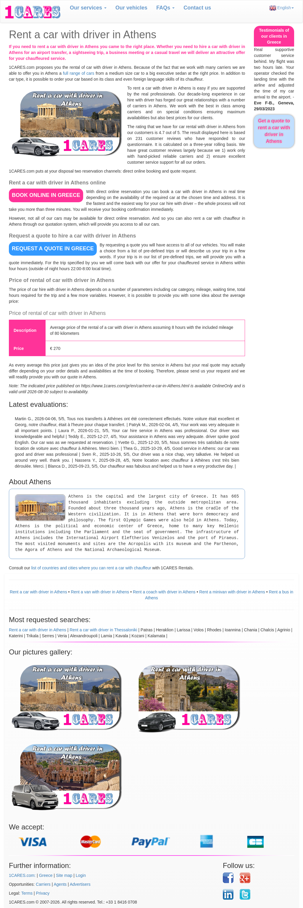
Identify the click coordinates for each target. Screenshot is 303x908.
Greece (46, 875)
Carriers (43, 884)
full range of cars (78, 73)
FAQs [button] (165, 8)
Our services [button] (88, 8)
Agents (60, 884)
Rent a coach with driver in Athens (164, 592)
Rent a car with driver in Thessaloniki (103, 629)
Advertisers (80, 884)
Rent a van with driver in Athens (100, 592)
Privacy (42, 893)
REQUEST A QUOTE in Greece (53, 248)
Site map (64, 875)
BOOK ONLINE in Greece (46, 195)
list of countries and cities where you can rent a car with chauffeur (91, 567)
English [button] (282, 7)
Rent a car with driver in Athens (38, 592)
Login (81, 875)
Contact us (197, 8)
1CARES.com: (22, 875)
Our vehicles (131, 8)
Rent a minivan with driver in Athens (232, 592)
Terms (27, 893)
